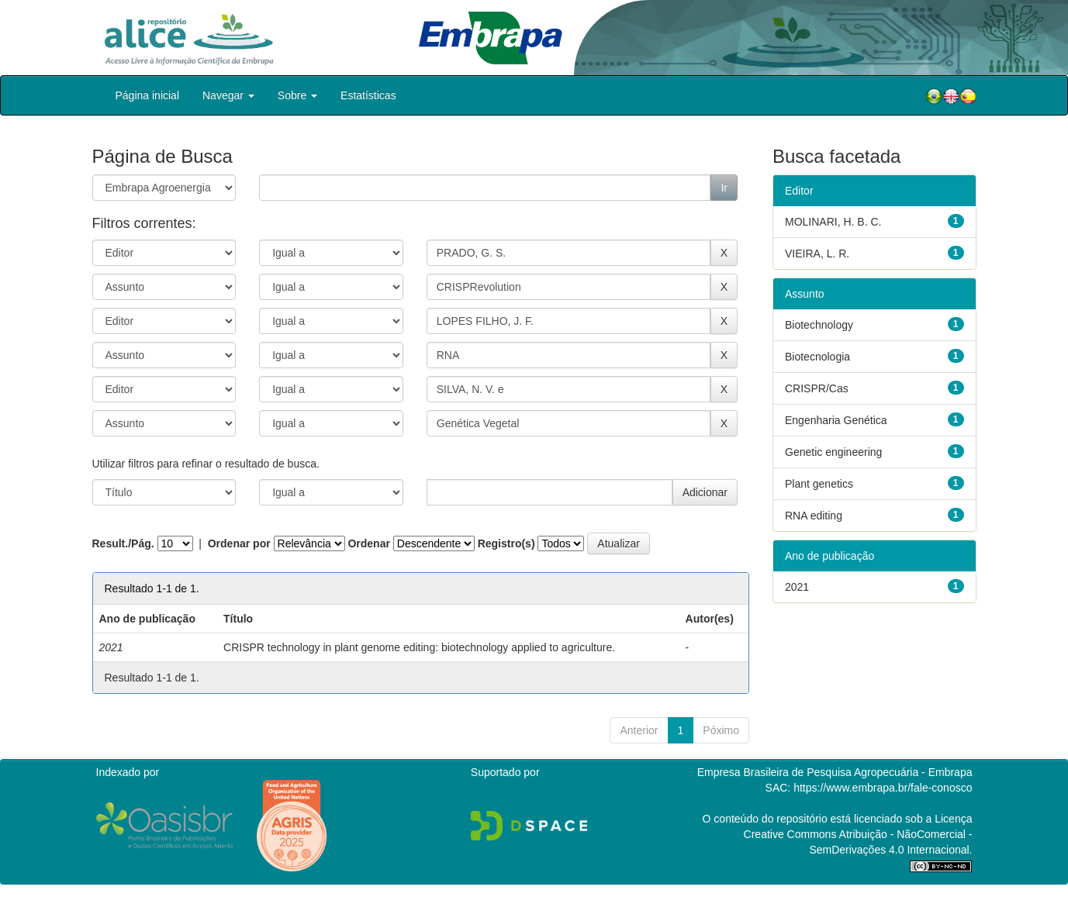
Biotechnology (819, 325)
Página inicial (148, 95)
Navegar (228, 95)
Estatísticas (368, 95)
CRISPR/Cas (817, 388)
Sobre (297, 95)
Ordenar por (239, 543)
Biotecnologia (817, 356)
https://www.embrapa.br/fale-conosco (882, 787)
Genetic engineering (833, 452)
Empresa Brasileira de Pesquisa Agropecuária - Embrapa (835, 772)
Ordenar (368, 543)
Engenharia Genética (836, 420)
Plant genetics (819, 484)
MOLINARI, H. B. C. (833, 222)
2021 (797, 587)
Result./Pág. (123, 543)
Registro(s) (506, 543)
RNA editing (813, 515)
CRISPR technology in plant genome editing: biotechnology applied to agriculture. (419, 647)
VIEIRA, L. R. (817, 253)
